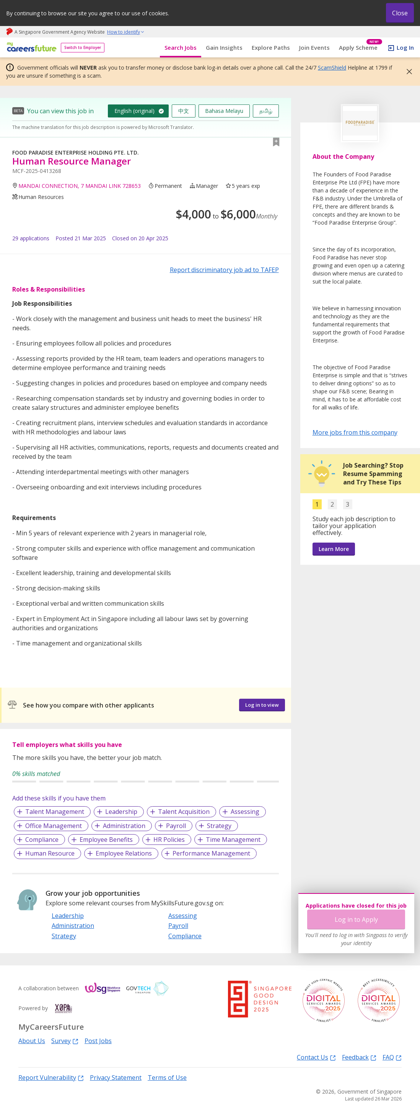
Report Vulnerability (51, 1077)
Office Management (53, 826)
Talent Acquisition (184, 811)
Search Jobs (180, 47)
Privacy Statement (116, 1077)
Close (400, 13)
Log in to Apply (356, 919)
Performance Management (211, 853)
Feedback (359, 1057)
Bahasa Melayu (224, 110)
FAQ (392, 1057)
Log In (405, 47)
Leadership (121, 811)
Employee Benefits (106, 839)
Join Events (314, 47)
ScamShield (332, 67)
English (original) (134, 110)
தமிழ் (265, 110)
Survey (64, 1040)
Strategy (219, 826)
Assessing (245, 811)
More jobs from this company (355, 432)
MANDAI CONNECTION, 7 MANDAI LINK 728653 (79, 185)
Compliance (42, 839)
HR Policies (169, 839)
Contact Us (316, 1057)
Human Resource (50, 853)
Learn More (334, 549)
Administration (124, 826)
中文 (183, 110)
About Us (31, 1040)
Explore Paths (271, 47)
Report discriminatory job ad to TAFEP (224, 270)
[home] (30, 47)
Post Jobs (98, 1040)
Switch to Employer (82, 47)
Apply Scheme (360, 47)
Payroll (176, 826)
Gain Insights (224, 47)
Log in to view (262, 704)
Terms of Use (167, 1077)
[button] (407, 71)
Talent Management (54, 811)
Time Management (233, 839)
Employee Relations (124, 853)
